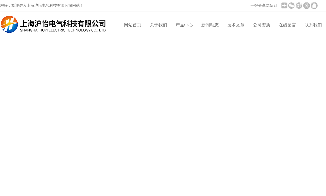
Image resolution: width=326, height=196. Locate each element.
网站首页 (132, 25)
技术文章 (235, 25)
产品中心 (184, 25)
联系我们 (313, 25)
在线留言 (287, 25)
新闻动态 (210, 25)
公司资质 (261, 25)
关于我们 (158, 25)
